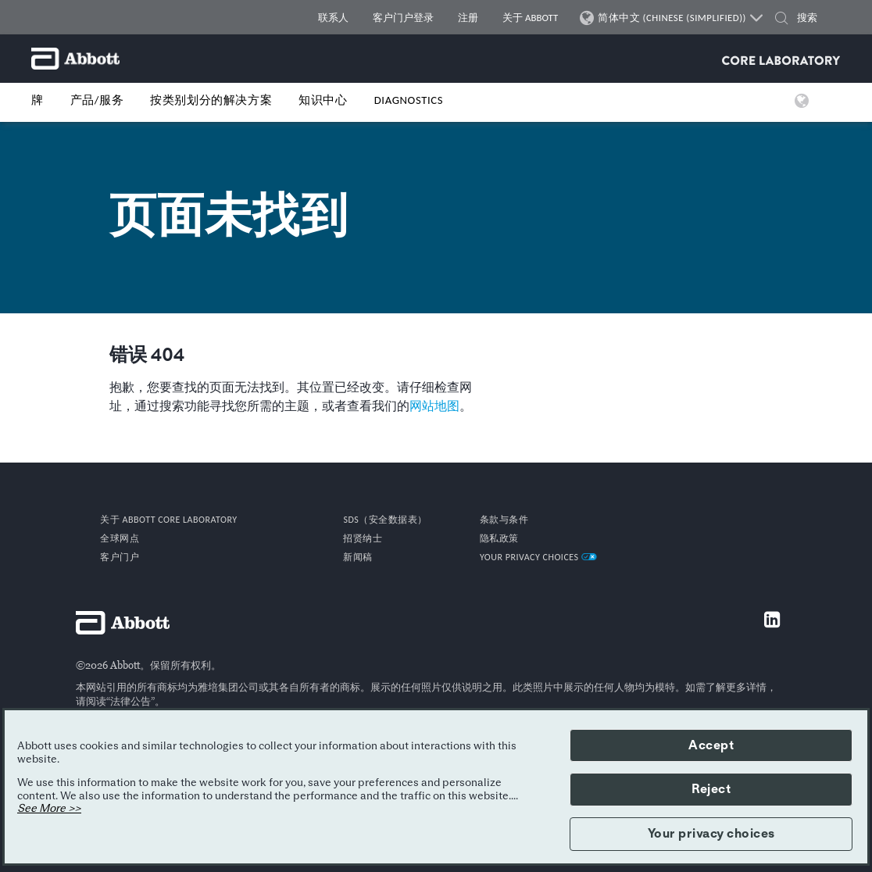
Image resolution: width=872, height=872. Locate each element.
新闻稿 (358, 557)
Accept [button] (711, 745)
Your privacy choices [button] (711, 833)
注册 (468, 17)
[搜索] (814, 18)
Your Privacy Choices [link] (538, 557)
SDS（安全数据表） (385, 519)
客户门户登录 (403, 17)
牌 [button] (37, 100)
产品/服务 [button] (97, 100)
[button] (781, 20)
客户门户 (119, 557)
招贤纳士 (362, 538)
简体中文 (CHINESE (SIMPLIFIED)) (672, 18)
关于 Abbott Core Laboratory (168, 519)
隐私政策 (499, 538)
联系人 (333, 17)
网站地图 (434, 406)
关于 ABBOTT (530, 17)
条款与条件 (504, 519)
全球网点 (119, 538)
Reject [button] (711, 789)
